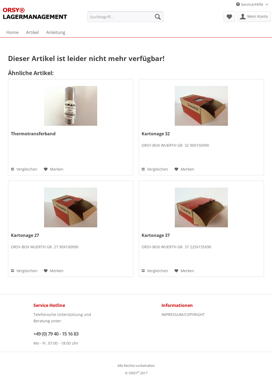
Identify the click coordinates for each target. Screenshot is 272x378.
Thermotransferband (33, 134)
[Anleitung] (55, 32)
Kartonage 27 (25, 235)
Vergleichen (24, 169)
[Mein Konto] (254, 16)
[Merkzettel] (229, 16)
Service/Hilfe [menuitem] (250, 4)
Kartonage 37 (156, 235)
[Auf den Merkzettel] (53, 169)
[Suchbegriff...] (125, 16)
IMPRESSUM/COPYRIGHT (183, 314)
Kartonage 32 (156, 134)
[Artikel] (32, 32)
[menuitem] (125, 16)
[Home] (12, 32)
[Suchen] (157, 16)
